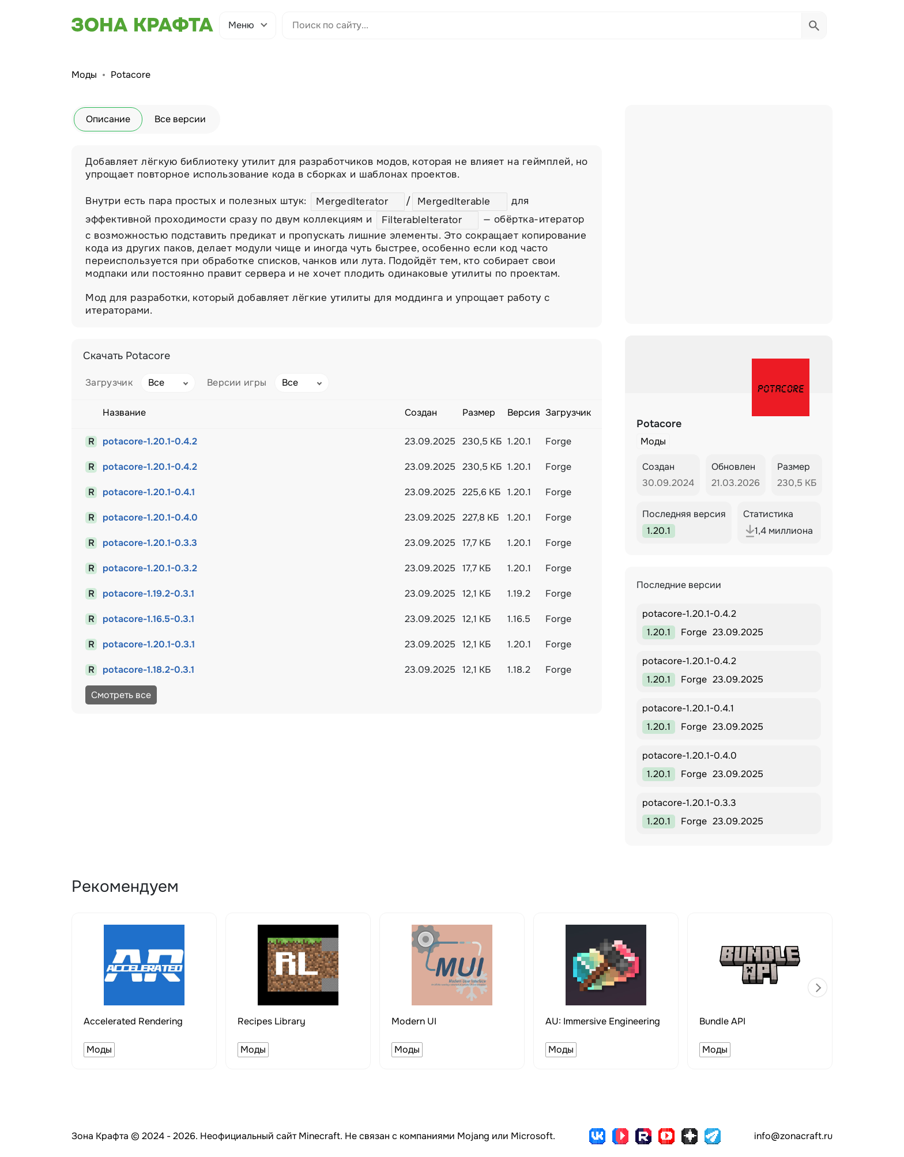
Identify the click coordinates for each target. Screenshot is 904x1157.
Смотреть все (121, 695)
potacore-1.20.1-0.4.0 (150, 517)
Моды (84, 75)
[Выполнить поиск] (813, 25)
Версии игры (237, 382)
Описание (108, 119)
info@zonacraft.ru (793, 1136)
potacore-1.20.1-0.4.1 (149, 492)
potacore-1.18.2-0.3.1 (148, 670)
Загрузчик (109, 382)
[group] (144, 991)
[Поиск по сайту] (542, 25)
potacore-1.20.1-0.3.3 (150, 543)
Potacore (130, 75)
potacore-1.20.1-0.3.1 (149, 644)
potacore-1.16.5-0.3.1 (148, 619)
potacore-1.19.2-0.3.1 (148, 593)
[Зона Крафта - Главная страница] (142, 25)
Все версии (180, 119)
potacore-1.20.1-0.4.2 (150, 441)
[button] (817, 987)
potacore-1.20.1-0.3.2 (150, 568)
